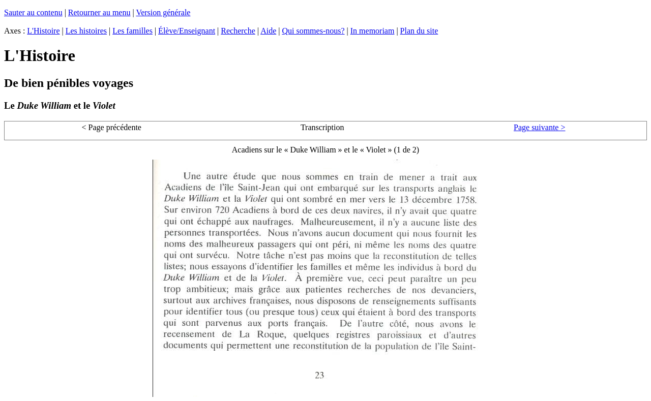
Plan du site (419, 30)
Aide (268, 30)
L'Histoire (43, 30)
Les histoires (86, 30)
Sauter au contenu (33, 12)
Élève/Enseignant (186, 30)
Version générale (163, 12)
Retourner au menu (99, 12)
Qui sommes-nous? (313, 30)
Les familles (132, 30)
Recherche (238, 30)
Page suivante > (539, 127)
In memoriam (372, 30)
